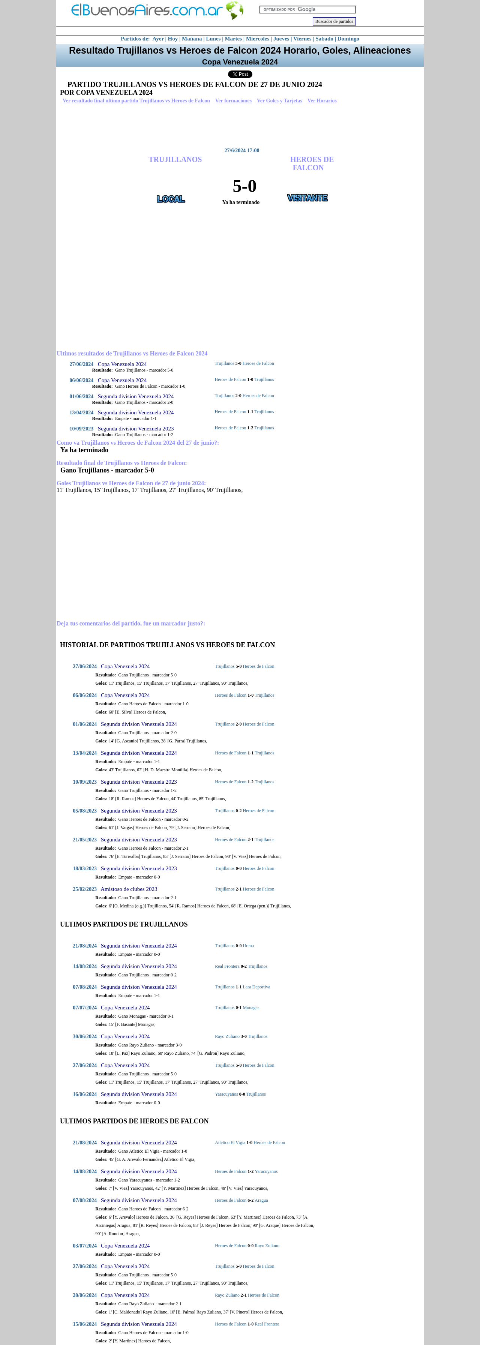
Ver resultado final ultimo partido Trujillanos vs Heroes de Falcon (136, 100)
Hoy (173, 39)
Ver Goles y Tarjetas (279, 100)
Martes (233, 39)
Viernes (302, 39)
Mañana (192, 39)
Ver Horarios (322, 100)
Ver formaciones (233, 100)
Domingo (348, 39)
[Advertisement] (238, 125)
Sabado (324, 39)
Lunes (213, 39)
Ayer (158, 39)
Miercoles (257, 39)
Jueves (281, 39)
